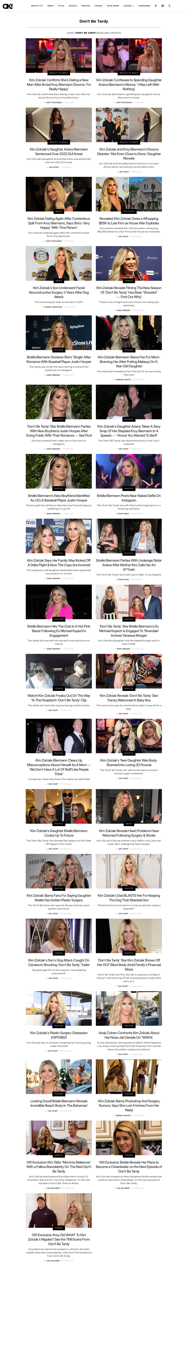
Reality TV (37, 6)
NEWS (50, 6)
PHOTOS (85, 6)
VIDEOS (98, 6)
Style (61, 6)
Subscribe (144, 6)
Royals (73, 6)
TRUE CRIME (113, 6)
